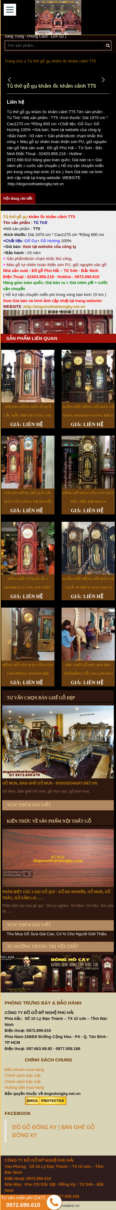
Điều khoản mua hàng (24, 1069)
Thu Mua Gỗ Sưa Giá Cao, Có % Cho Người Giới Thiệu (57, 934)
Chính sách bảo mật (23, 1075)
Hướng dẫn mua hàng (24, 1087)
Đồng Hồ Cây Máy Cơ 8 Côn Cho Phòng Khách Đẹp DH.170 (27, 673)
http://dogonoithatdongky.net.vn (54, 306)
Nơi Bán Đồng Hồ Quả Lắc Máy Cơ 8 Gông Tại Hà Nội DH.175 (28, 501)
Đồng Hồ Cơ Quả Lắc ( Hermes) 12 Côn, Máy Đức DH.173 (27, 587)
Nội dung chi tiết (17, 198)
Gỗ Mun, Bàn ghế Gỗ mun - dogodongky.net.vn (49, 783)
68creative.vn (67, 1205)
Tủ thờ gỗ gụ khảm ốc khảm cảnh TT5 (61, 61)
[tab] (18, 198)
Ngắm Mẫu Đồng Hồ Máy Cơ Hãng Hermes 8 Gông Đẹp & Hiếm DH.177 (88, 415)
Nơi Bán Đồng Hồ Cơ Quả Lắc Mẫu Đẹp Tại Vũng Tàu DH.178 (28, 415)
